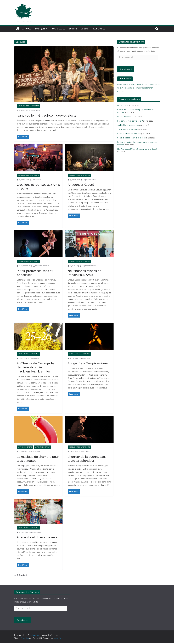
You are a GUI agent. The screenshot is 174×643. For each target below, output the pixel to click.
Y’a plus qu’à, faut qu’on (127, 129)
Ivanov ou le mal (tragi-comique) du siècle (46, 115)
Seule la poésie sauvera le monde (131, 138)
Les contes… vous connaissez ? (130, 121)
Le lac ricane (122, 106)
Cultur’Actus (58, 29)
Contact (85, 29)
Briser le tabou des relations (129, 134)
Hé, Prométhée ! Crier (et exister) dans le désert (137, 149)
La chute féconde (124, 117)
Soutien (73, 29)
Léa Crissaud (34, 358)
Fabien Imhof (36, 180)
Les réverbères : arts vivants (28, 106)
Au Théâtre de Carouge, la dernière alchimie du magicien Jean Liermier (35, 367)
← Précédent (20, 575)
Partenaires (99, 29)
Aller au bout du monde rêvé (37, 537)
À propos (26, 29)
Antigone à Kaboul (81, 184)
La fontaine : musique (42, 447)
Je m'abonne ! (126, 69)
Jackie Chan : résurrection (128, 125)
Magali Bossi (35, 110)
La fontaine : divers (25, 447)
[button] (46, 29)
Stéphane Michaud (89, 180)
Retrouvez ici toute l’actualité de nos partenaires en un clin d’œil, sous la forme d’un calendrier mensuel (138, 88)
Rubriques (40, 29)
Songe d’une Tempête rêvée (88, 363)
